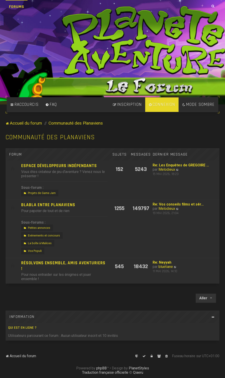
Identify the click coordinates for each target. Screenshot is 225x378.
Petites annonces (36, 228)
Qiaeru (138, 372)
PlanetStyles (139, 368)
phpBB (101, 368)
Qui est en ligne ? (22, 327)
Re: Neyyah (162, 262)
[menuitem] (51, 104)
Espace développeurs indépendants (59, 166)
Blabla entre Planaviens (48, 205)
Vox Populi (32, 251)
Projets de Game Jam (39, 193)
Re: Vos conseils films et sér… (178, 204)
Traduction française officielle (105, 372)
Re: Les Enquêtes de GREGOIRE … (181, 165)
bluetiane (165, 267)
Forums (16, 6)
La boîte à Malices (37, 243)
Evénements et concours (41, 235)
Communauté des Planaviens (50, 137)
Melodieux (166, 169)
